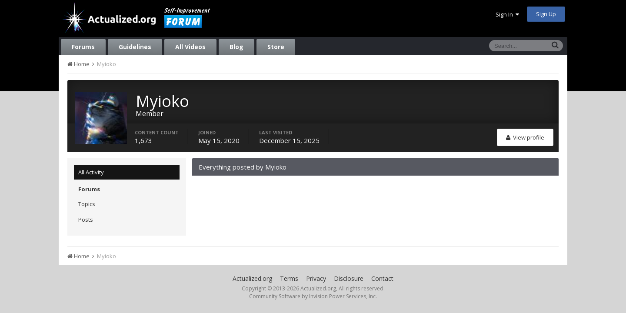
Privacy (316, 278)
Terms (289, 278)
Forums (83, 47)
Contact (382, 278)
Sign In (507, 14)
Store (275, 47)
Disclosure (348, 278)
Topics (86, 204)
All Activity (91, 172)
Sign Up (546, 14)
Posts (85, 219)
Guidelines (135, 47)
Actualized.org (252, 278)
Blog (236, 47)
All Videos (190, 47)
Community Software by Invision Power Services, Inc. (313, 296)
